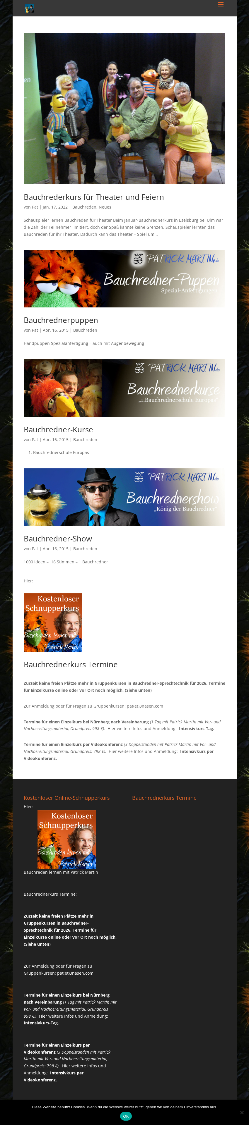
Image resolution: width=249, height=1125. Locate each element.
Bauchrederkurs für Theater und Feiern (94, 197)
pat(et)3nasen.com (145, 706)
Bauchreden (84, 207)
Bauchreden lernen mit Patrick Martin (61, 872)
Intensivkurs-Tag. (196, 728)
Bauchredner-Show (58, 538)
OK (126, 1116)
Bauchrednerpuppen (61, 320)
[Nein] (242, 1112)
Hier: (28, 581)
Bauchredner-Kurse (58, 429)
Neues (105, 207)
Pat (35, 207)
